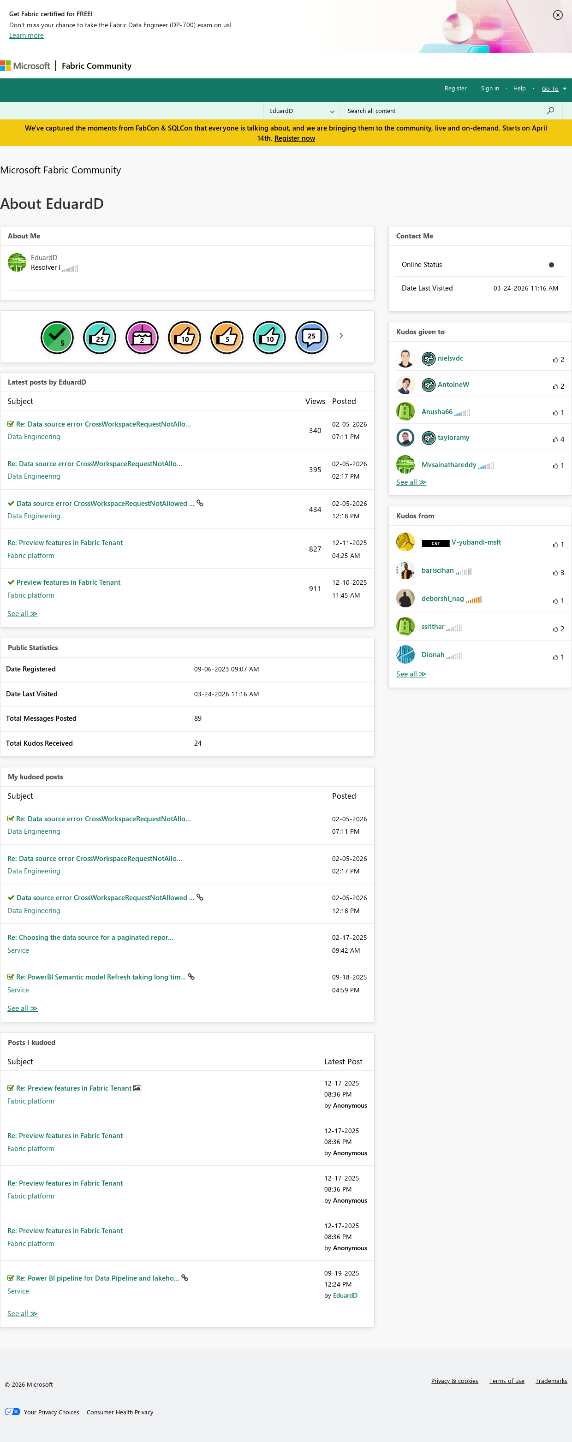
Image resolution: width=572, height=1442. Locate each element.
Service (18, 950)
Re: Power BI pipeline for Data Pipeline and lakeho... (98, 1277)
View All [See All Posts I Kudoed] (22, 1313)
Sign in (490, 88)
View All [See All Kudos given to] (411, 482)
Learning (348, 65)
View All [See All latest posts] (22, 613)
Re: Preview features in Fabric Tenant (65, 542)
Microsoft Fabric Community (60, 169)
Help (519, 88)
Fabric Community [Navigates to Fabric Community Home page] (96, 65)
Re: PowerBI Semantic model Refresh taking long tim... (102, 976)
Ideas (231, 65)
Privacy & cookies (454, 1380)
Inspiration (193, 65)
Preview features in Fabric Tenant (68, 582)
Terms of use (506, 1380)
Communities (272, 65)
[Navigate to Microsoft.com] (25, 65)
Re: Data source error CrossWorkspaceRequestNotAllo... (103, 423)
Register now (294, 137)
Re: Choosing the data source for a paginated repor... (90, 937)
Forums (152, 65)
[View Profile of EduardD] (345, 1295)
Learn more (26, 35)
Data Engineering (33, 436)
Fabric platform (30, 555)
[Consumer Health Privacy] (120, 1412)
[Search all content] (451, 110)
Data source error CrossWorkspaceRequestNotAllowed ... (107, 503)
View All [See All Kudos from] (411, 674)
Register (456, 88)
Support (388, 65)
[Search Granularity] (302, 110)
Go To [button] (550, 88)
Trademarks (551, 1380)
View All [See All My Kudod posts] (22, 1008)
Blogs (313, 65)
